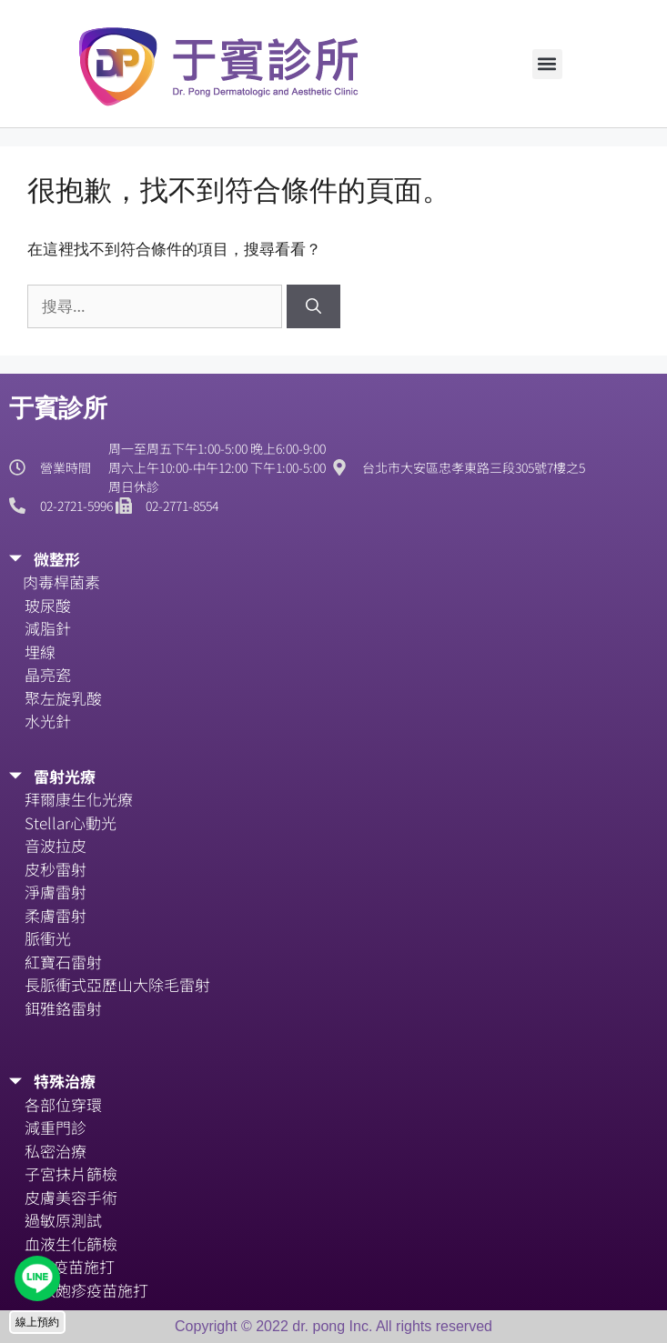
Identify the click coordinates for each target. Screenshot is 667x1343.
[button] (547, 64)
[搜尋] (313, 306)
